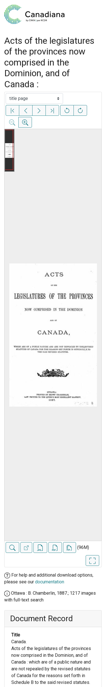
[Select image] (34, 98)
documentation (49, 582)
